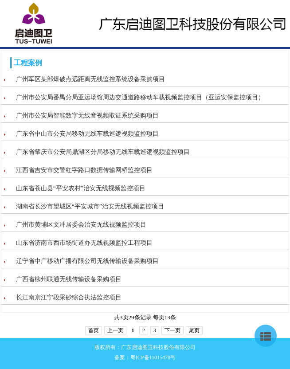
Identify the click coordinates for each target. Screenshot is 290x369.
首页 (93, 330)
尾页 (194, 330)
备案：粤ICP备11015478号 (145, 357)
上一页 (115, 330)
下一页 (172, 330)
